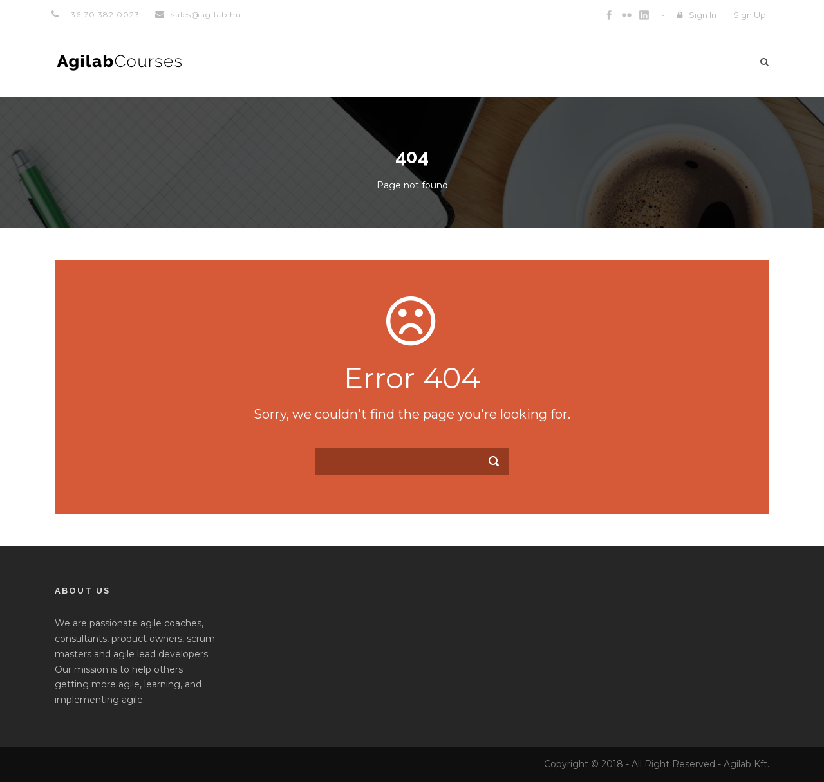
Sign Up (749, 15)
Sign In (702, 15)
